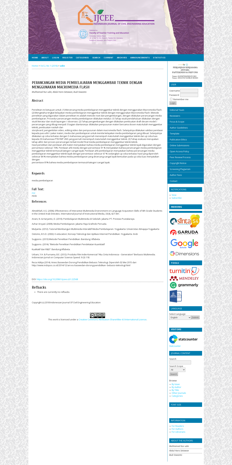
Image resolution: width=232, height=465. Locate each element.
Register (67, 57)
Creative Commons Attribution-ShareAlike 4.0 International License (113, 319)
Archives (122, 57)
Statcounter (175, 346)
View (174, 195)
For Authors (177, 428)
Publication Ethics (178, 139)
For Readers (178, 426)
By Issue (176, 384)
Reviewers (175, 115)
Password (174, 95)
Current (109, 57)
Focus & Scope (177, 121)
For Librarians (178, 431)
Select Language (177, 314)
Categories (177, 395)
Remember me (180, 99)
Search (180, 360)
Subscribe (177, 197)
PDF (33, 193)
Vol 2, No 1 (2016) (49, 65)
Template (174, 133)
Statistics (159, 57)
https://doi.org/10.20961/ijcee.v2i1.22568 (57, 279)
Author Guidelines (179, 127)
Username (174, 90)
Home (35, 57)
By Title (175, 390)
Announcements (140, 57)
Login (55, 57)
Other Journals (179, 393)
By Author (176, 387)
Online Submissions (179, 145)
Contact (173, 181)
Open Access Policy (179, 151)
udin (62, 65)
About (45, 57)
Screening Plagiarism (180, 169)
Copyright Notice (178, 163)
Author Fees (176, 175)
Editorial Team (177, 110)
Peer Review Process (180, 157)
